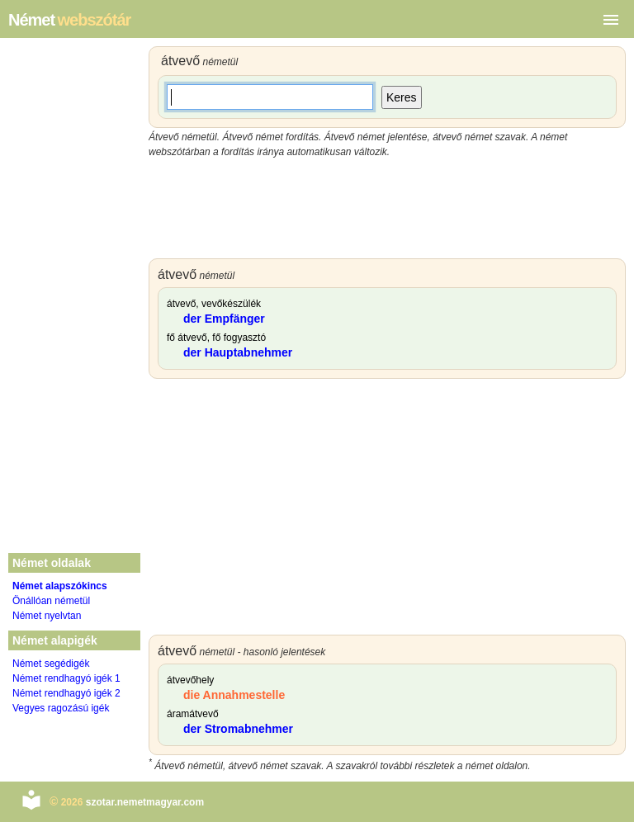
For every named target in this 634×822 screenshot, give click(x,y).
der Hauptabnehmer (237, 352)
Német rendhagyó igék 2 (66, 693)
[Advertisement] (387, 209)
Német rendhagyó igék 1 (66, 678)
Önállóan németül (51, 601)
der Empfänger (224, 318)
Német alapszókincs (59, 586)
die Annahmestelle (234, 695)
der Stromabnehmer (238, 728)
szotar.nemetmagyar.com (145, 802)
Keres (401, 97)
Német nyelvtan (46, 615)
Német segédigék (50, 663)
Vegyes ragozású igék (60, 708)
